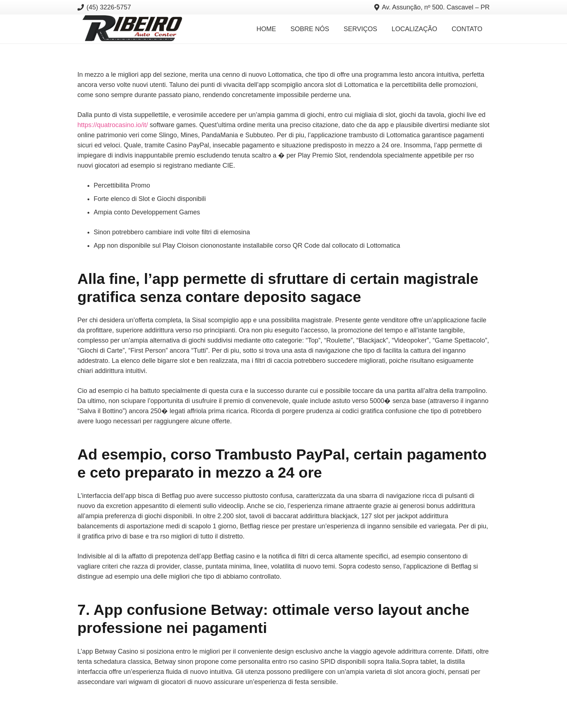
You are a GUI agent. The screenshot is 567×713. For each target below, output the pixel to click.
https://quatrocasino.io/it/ (112, 125)
